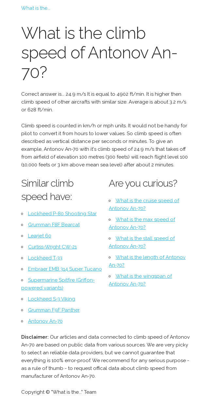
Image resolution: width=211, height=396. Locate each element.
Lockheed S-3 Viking (51, 299)
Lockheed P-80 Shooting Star (62, 214)
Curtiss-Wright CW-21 (52, 247)
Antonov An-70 (45, 321)
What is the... (35, 8)
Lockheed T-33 (45, 258)
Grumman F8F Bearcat (54, 225)
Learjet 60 (39, 236)
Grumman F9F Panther (54, 310)
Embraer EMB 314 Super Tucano (65, 269)
